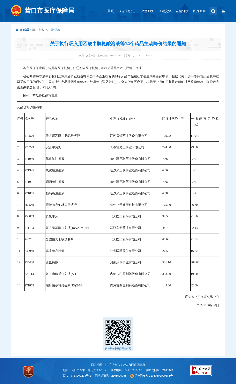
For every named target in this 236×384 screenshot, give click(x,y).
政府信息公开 (127, 11)
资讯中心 (43, 29)
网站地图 (96, 364)
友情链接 (182, 11)
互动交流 (165, 11)
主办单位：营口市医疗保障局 (127, 364)
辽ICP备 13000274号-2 (77, 375)
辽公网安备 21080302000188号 (154, 375)
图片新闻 (199, 11)
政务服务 (148, 11)
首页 (110, 11)
